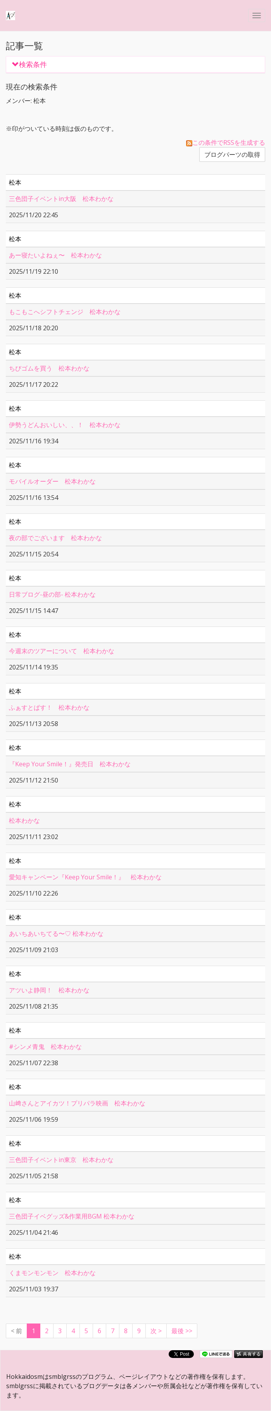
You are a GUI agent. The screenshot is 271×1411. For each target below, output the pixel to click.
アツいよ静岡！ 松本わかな (49, 990)
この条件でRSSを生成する (225, 142)
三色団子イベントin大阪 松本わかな (61, 198)
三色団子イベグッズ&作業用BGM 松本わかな (72, 1216)
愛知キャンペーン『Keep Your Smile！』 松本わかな (85, 877)
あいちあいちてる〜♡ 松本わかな (56, 933)
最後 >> (181, 1331)
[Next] (156, 1330)
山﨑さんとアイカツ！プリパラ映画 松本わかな (77, 1103)
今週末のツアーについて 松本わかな (61, 651)
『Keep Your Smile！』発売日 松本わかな (70, 764)
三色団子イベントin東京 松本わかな (61, 1159)
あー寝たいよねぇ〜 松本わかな (55, 255)
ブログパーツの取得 (232, 154)
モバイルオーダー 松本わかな (52, 481)
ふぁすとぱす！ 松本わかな (49, 707)
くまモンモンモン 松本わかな (52, 1273)
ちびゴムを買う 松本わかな (49, 368)
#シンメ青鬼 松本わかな (45, 1046)
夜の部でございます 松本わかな (55, 538)
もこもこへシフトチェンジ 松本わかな (65, 311)
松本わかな (24, 820)
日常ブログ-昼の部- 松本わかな (52, 594)
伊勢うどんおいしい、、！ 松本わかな (65, 425)
